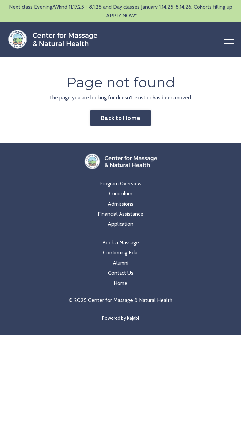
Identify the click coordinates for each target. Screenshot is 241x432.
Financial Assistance (120, 214)
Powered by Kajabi (120, 318)
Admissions (120, 204)
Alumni (120, 263)
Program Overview (120, 183)
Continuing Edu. (120, 252)
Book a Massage (120, 242)
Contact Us (120, 273)
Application (120, 224)
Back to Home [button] (120, 118)
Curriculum (120, 193)
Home (120, 283)
